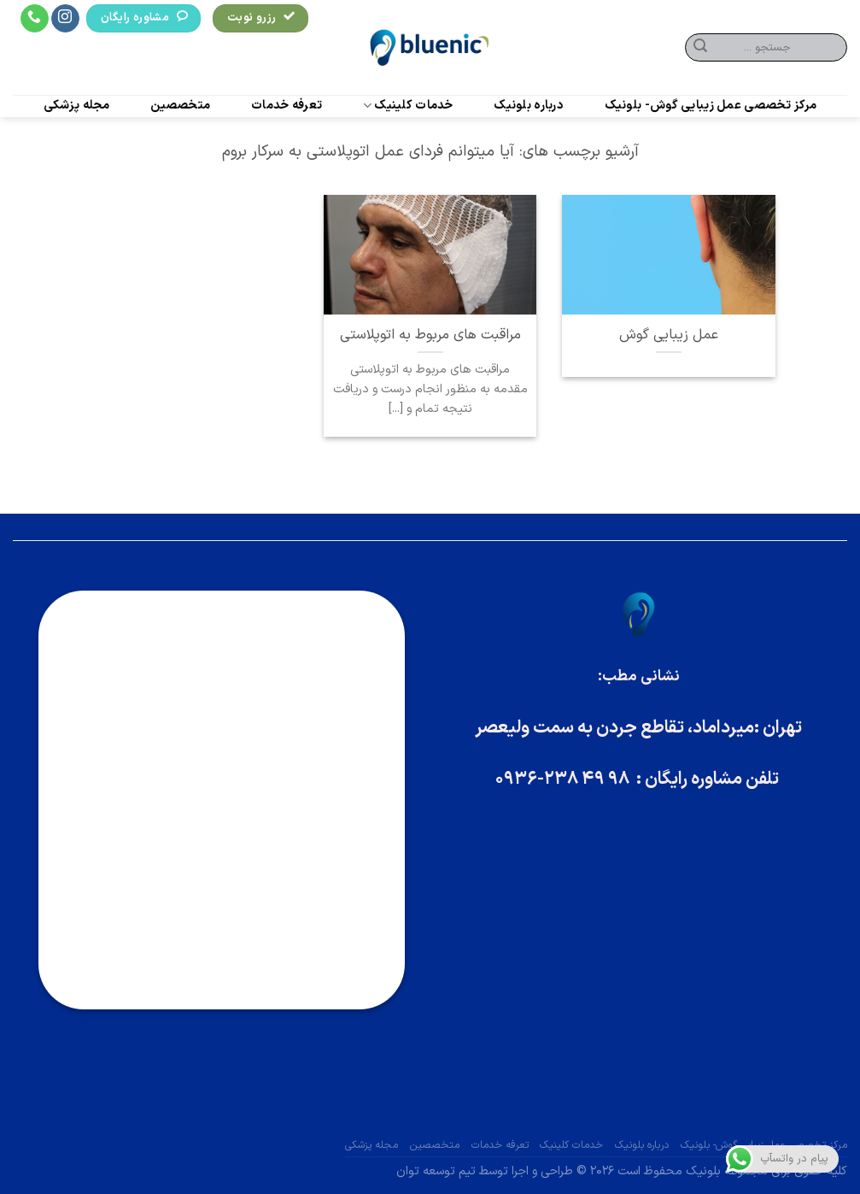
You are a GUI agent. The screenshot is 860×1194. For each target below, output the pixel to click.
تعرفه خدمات (286, 106)
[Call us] (34, 18)
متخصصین (180, 106)
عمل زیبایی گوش (668, 335)
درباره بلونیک (529, 106)
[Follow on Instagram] (65, 18)
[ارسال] (700, 47)
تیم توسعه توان (436, 1171)
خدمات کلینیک (408, 105)
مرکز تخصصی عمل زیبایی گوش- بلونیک (711, 106)
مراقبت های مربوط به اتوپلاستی (430, 335)
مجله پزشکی (77, 106)
